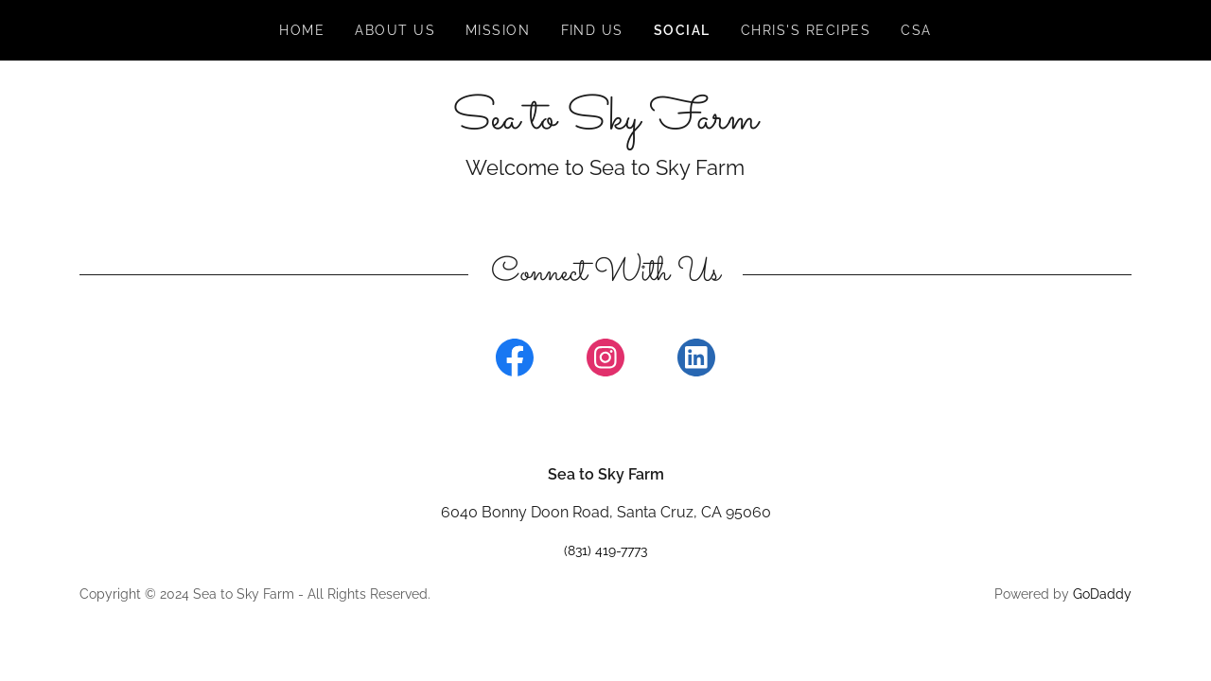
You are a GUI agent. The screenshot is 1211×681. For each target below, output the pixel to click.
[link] (605, 123)
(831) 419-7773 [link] (605, 550)
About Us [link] (395, 30)
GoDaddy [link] (1102, 594)
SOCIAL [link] (682, 30)
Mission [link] (498, 30)
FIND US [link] (592, 30)
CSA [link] (916, 30)
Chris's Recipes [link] (805, 30)
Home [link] (302, 30)
